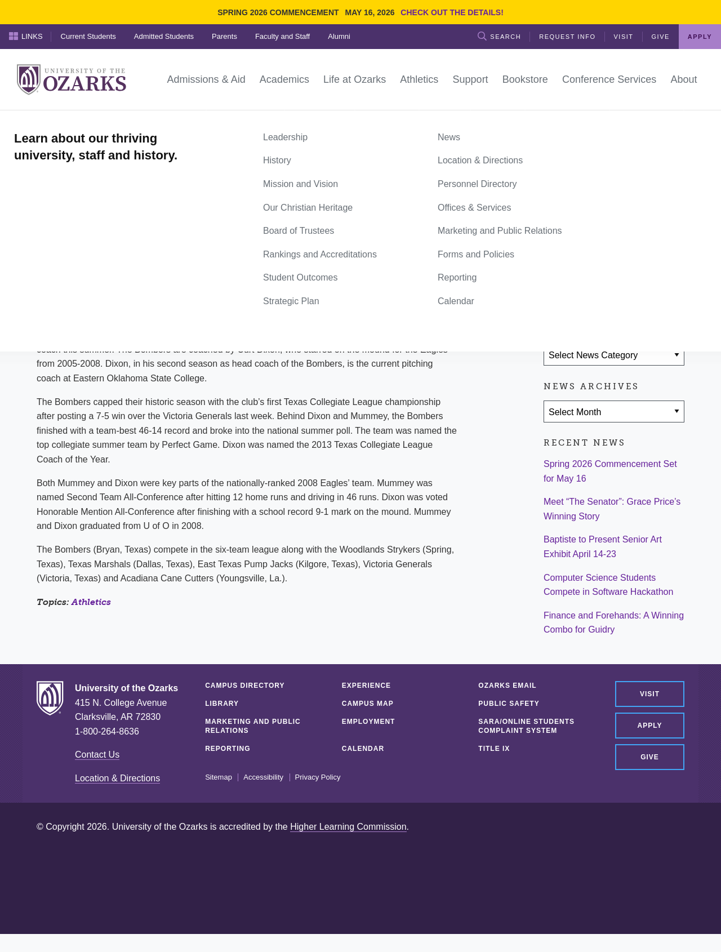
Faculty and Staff (282, 36)
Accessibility (263, 777)
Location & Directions (117, 778)
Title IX (494, 749)
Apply (700, 36)
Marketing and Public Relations (253, 726)
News (78, 123)
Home (49, 123)
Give (661, 36)
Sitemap (218, 777)
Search (499, 36)
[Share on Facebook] (558, 289)
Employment (368, 722)
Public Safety (508, 704)
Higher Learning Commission (348, 826)
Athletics (91, 602)
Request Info (567, 36)
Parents (224, 36)
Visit (624, 36)
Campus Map (368, 704)
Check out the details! (452, 12)
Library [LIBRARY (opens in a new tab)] (222, 704)
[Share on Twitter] (590, 289)
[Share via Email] (623, 289)
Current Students (88, 36)
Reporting (227, 749)
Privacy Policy (318, 777)
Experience (366, 685)
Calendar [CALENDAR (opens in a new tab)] (363, 749)
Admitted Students (164, 36)
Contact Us (97, 754)
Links (26, 36)
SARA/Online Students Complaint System (526, 726)
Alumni (339, 36)
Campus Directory (244, 685)
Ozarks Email (507, 685)
